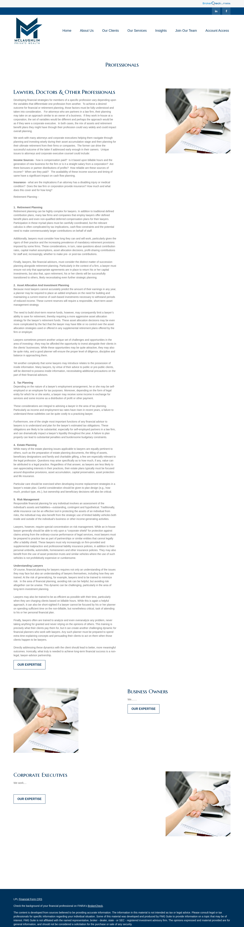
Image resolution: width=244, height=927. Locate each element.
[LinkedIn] (216, 11)
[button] (67, 30)
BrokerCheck (95, 905)
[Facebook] (226, 11)
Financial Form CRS (30, 899)
